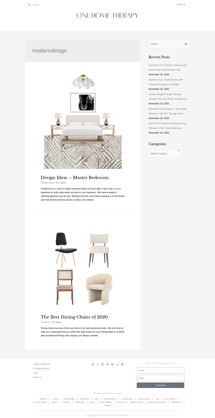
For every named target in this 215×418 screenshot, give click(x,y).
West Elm (121, 402)
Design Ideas (47, 182)
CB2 (96, 399)
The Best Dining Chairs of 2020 (74, 317)
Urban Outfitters (106, 402)
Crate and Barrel (110, 399)
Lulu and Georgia (40, 402)
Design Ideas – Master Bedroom (75, 177)
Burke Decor (84, 399)
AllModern (43, 399)
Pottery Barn (80, 402)
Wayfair (107, 405)
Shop (35, 373)
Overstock (66, 402)
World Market (176, 402)
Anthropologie (69, 399)
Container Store (127, 399)
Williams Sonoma (136, 402)
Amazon (56, 399)
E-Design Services (41, 368)
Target (92, 402)
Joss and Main (170, 399)
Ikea (157, 399)
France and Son (144, 399)
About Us (37, 377)
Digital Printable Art (41, 364)
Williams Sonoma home (157, 402)
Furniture (45, 322)
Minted (54, 402)
